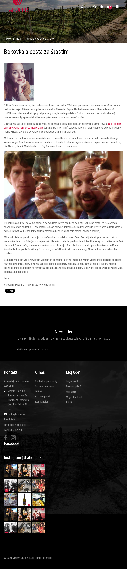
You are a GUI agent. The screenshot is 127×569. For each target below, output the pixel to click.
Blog (18, 39)
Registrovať (72, 381)
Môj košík (71, 391)
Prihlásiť (70, 402)
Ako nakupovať (42, 396)
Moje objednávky (75, 397)
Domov (7, 39)
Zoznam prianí (73, 386)
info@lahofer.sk (17, 414)
